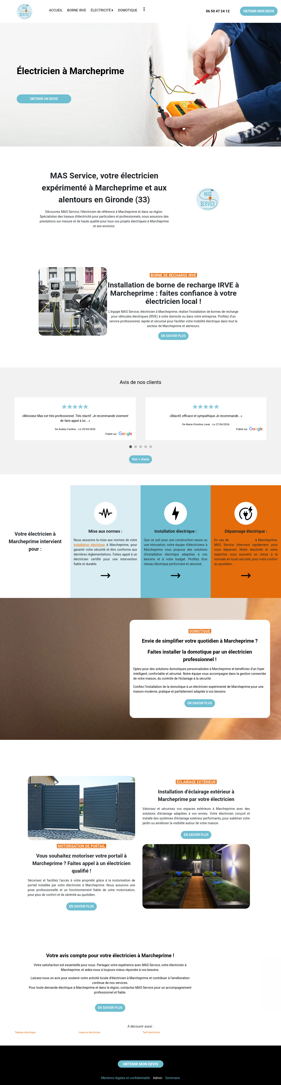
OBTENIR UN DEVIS (44, 99)
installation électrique (89, 545)
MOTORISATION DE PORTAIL (81, 846)
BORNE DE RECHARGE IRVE (173, 275)
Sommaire (172, 1078)
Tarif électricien (151, 1032)
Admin (157, 1078)
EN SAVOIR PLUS (173, 336)
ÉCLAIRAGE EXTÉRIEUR (196, 782)
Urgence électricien (89, 1032)
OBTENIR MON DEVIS (258, 11)
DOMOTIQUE (200, 631)
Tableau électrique (25, 1032)
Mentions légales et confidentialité (125, 1078)
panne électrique (242, 540)
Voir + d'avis (140, 459)
